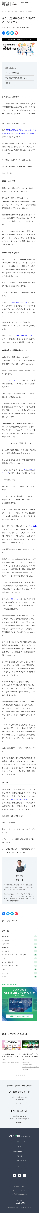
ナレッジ (10, 11)
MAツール (5, 973)
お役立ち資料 (19, 1160)
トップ (4, 11)
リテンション (15, 599)
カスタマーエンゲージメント (11, 965)
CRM (3, 969)
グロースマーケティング (18, 302)
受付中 (17, 1062)
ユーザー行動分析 (7, 962)
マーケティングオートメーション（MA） (14, 955)
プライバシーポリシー (19, 1190)
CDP (3, 958)
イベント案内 (6, 1062)
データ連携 (5, 951)
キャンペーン (19, 1166)
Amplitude (33, 526)
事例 (19, 1147)
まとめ (7, 83)
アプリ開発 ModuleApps (19, 1194)
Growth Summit (27, 1065)
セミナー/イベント (19, 1151)
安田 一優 (19, 880)
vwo (12, 1062)
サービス (19, 1141)
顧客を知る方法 (10, 68)
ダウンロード (19, 1103)
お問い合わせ (19, 1122)
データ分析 (5, 940)
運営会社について (19, 1186)
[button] (16, 1075)
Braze (4, 977)
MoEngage (5, 947)
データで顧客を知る (12, 73)
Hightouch (5, 944)
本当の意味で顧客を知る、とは (16, 78)
